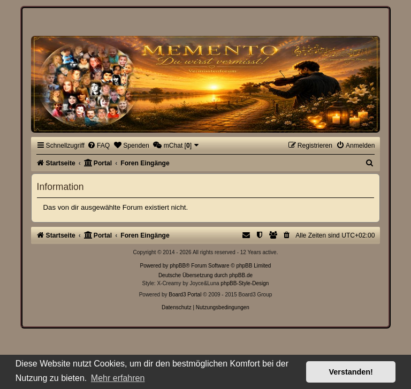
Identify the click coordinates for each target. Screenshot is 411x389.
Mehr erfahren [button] (118, 378)
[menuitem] (98, 145)
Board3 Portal (185, 295)
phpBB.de (241, 275)
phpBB (178, 266)
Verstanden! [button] (351, 372)
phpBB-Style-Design (244, 283)
